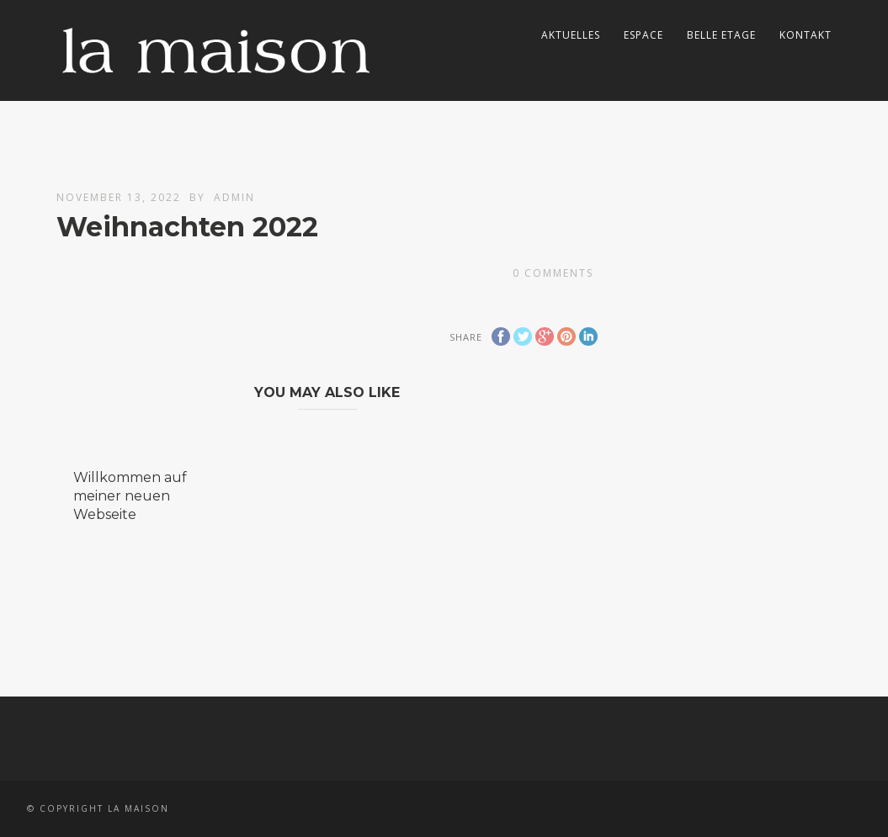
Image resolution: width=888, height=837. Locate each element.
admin (234, 197)
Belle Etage (721, 35)
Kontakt (805, 35)
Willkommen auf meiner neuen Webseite (130, 496)
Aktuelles (570, 35)
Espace (643, 35)
